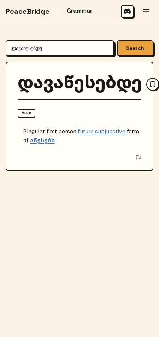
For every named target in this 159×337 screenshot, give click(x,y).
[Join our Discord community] (127, 11)
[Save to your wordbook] (152, 84)
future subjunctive (101, 131)
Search (135, 48)
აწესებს (42, 140)
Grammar (80, 11)
